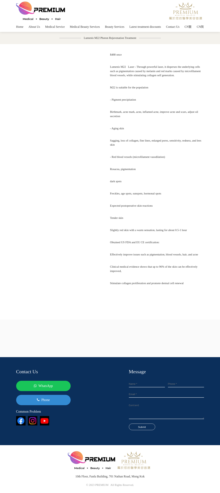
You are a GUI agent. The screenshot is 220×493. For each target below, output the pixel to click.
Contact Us (173, 26)
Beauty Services (114, 26)
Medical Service (55, 26)
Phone (43, 400)
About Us (34, 26)
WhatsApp (43, 386)
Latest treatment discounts (145, 26)
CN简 (200, 26)
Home (19, 26)
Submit (142, 427)
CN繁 (188, 26)
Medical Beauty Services (85, 26)
